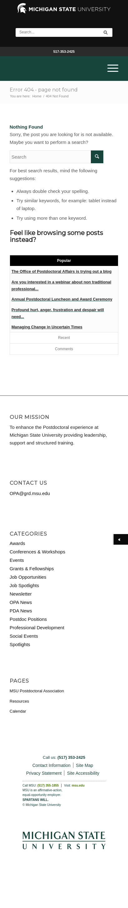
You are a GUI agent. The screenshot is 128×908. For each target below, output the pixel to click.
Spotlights (20, 644)
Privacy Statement (44, 773)
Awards (17, 543)
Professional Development (37, 627)
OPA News (21, 602)
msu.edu (78, 785)
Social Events (24, 636)
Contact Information (51, 765)
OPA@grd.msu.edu (30, 493)
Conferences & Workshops (37, 551)
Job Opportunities (28, 577)
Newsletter (21, 593)
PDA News (21, 610)
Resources (19, 701)
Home (36, 96)
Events (17, 560)
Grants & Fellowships (32, 568)
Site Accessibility (83, 773)
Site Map (84, 765)
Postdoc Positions (28, 619)
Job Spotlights (24, 585)
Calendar (18, 711)
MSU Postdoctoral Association (37, 691)
